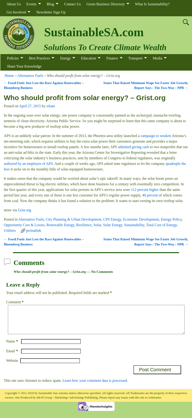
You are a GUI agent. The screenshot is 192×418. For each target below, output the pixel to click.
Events (31, 4)
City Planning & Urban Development (73, 219)
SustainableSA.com (94, 32)
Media (157, 58)
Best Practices (39, 58)
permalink (33, 230)
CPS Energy (112, 219)
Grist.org (24, 210)
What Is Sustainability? (152, 4)
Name (12, 347)
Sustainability (134, 225)
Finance (112, 58)
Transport (135, 58)
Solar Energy (112, 225)
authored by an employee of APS (28, 164)
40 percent (150, 195)
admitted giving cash (133, 147)
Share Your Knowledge (24, 66)
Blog (50, 4)
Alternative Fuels (30, 76)
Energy (65, 58)
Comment (15, 302)
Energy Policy (171, 219)
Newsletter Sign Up (50, 12)
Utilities (10, 230)
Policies (13, 58)
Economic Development (141, 219)
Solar (97, 225)
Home (9, 76)
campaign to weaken (155, 136)
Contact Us (72, 4)
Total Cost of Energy (161, 225)
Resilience (84, 225)
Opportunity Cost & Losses (24, 225)
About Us (14, 4)
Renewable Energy (60, 225)
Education (88, 58)
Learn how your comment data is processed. (95, 386)
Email (12, 357)
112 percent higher (145, 190)
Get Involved (16, 12)
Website (12, 366)
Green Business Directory (105, 4)
